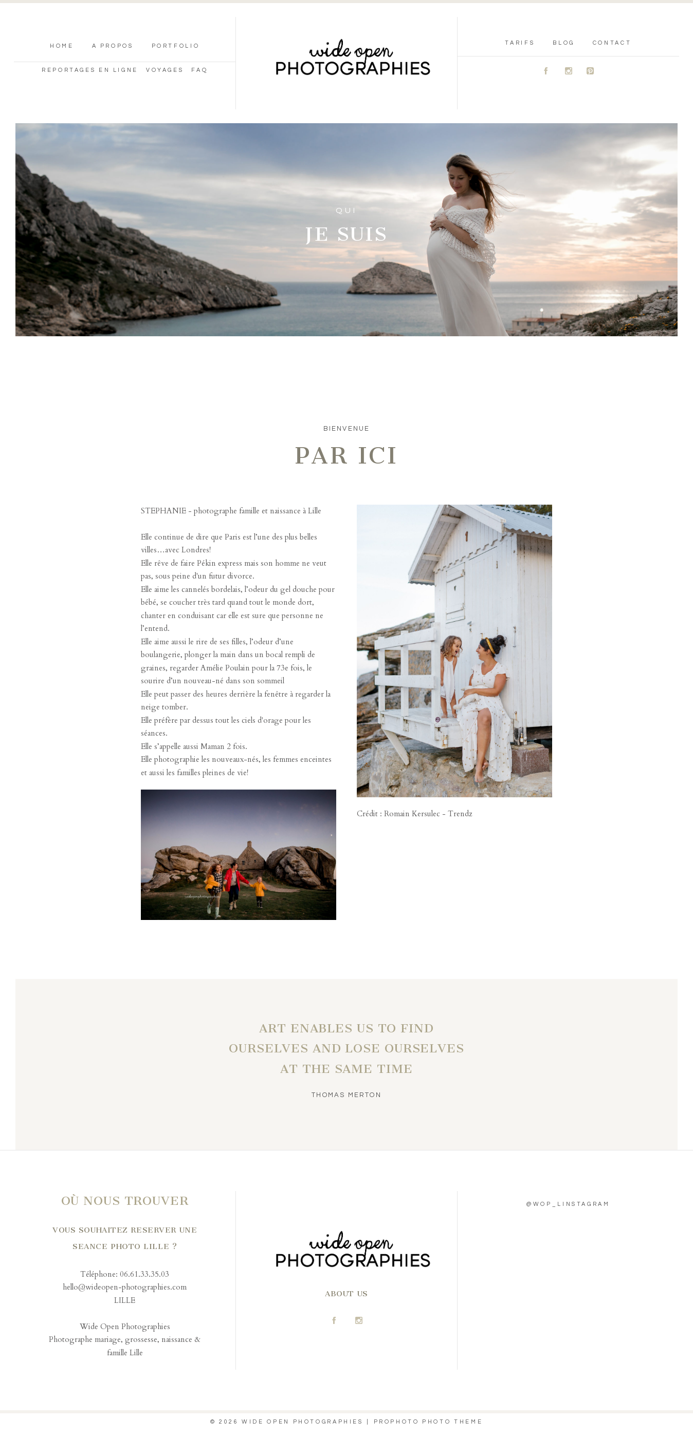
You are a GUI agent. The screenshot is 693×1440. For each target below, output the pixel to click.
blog (564, 43)
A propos (113, 46)
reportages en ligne (90, 70)
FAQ (199, 70)
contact (612, 43)
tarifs (520, 43)
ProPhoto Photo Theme (428, 1422)
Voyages (165, 70)
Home (62, 46)
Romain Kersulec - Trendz (427, 814)
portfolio (176, 46)
